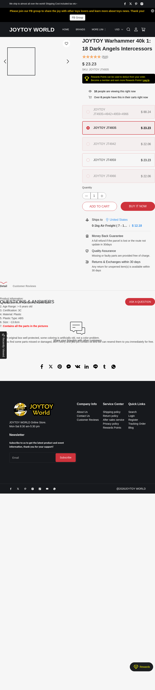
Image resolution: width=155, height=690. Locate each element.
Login (131, 565)
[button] (5, 61)
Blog (131, 576)
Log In (146, 80)
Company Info (87, 553)
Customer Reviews (88, 568)
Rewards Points (112, 576)
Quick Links (136, 553)
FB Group (77, 17)
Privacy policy (111, 572)
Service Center (113, 553)
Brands (80, 29)
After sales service (113, 568)
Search (132, 561)
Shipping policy (111, 561)
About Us (82, 561)
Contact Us (83, 565)
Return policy (110, 565)
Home (65, 29)
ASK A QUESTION (140, 450)
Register (133, 568)
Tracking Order (137, 572)
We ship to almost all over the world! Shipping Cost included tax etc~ (43, 3)
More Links (99, 29)
